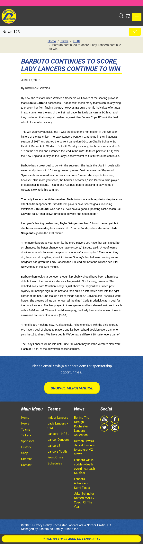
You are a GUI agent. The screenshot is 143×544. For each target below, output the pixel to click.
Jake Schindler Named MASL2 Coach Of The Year (84, 500)
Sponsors (27, 441)
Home (25, 417)
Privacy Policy (42, 525)
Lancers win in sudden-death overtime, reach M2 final (84, 466)
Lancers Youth (57, 451)
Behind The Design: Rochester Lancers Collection (81, 426)
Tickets (26, 435)
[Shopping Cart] (127, 16)
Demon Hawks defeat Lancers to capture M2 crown (84, 447)
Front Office (55, 457)
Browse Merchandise (72, 388)
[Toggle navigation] (136, 17)
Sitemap (26, 459)
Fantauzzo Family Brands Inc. (59, 529)
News (25, 423)
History (26, 447)
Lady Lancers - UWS (58, 426)
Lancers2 (54, 446)
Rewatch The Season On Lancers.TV (71, 539)
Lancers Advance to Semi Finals (82, 483)
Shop (24, 453)
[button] (121, 16)
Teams (25, 429)
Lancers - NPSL (58, 434)
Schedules (55, 463)
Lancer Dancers (58, 439)
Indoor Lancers (58, 417)
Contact (26, 465)
